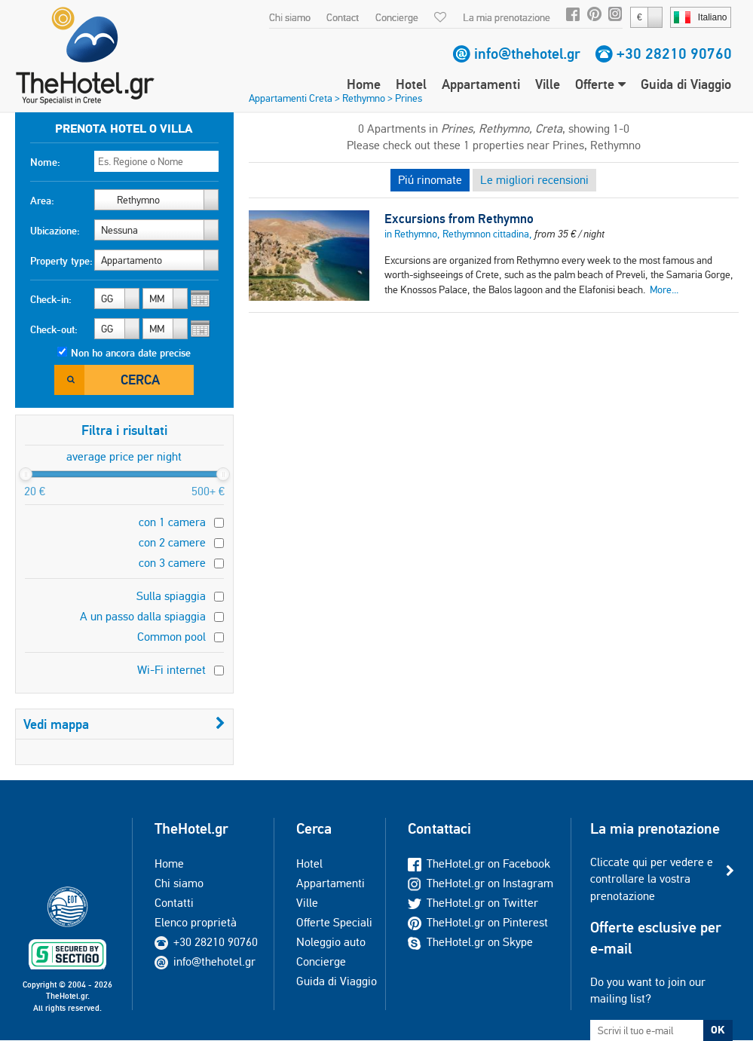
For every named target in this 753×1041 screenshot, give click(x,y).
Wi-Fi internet (171, 670)
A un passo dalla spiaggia (143, 616)
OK (717, 1029)
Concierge (396, 17)
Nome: (45, 162)
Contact (342, 17)
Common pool (171, 636)
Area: (42, 200)
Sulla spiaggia (171, 596)
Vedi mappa (124, 724)
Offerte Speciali (334, 922)
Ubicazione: (55, 230)
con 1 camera (172, 522)
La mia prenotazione (506, 17)
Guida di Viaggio (686, 84)
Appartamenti (481, 84)
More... (664, 289)
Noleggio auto (331, 942)
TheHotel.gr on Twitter (473, 903)
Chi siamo (290, 17)
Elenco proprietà (196, 922)
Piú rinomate (430, 180)
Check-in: (51, 299)
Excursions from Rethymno (459, 218)
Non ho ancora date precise (131, 353)
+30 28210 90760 (674, 53)
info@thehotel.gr (527, 53)
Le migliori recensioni (534, 180)
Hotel (411, 84)
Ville (547, 84)
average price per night (124, 456)
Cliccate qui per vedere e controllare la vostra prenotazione (651, 879)
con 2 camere (172, 542)
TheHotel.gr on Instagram (480, 883)
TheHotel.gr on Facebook (479, 863)
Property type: (61, 261)
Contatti (174, 903)
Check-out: (54, 329)
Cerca (140, 379)
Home (364, 84)
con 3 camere (172, 563)
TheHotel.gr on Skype (470, 942)
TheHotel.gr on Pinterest (478, 922)
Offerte (600, 84)
